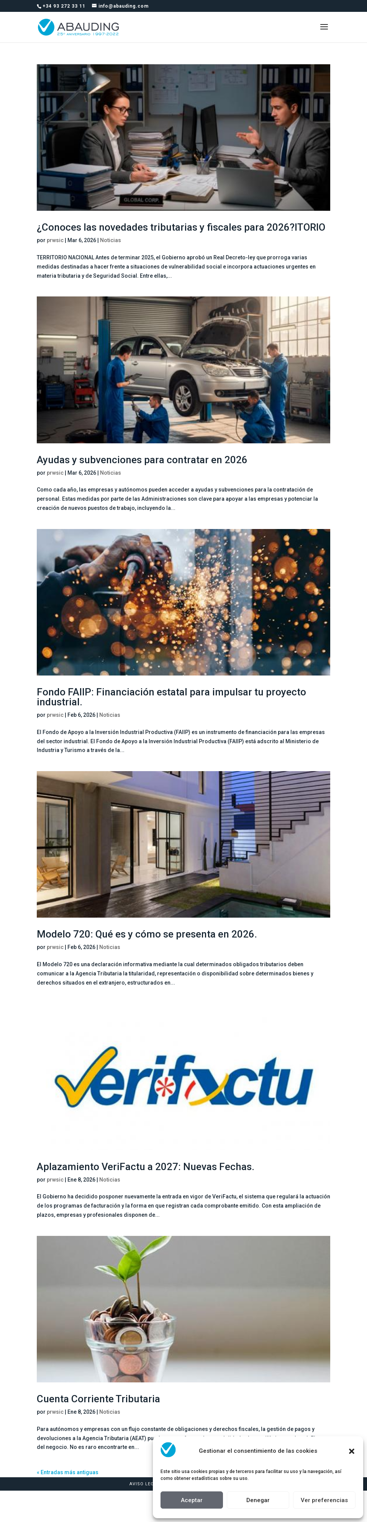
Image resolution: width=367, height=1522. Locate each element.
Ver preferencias (324, 1500)
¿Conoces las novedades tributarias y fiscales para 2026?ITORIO (181, 227)
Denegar (258, 1500)
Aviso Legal (144, 1483)
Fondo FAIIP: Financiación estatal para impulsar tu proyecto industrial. (171, 697)
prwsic (55, 240)
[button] (352, 1451)
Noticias (110, 240)
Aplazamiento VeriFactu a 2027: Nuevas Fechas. (145, 1166)
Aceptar (192, 1500)
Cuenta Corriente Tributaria (98, 1399)
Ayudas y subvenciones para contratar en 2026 (142, 460)
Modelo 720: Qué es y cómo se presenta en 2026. (147, 934)
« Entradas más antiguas (67, 1472)
